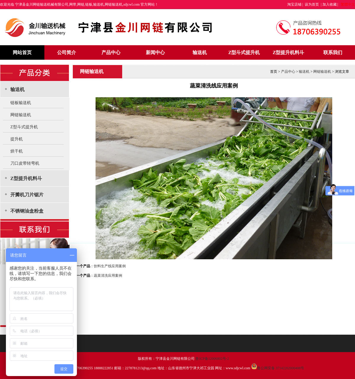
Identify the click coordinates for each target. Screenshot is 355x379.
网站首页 (22, 52)
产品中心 (110, 52)
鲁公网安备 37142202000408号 (277, 368)
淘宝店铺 (294, 4)
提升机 (16, 139)
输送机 (200, 52)
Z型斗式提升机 (244, 52)
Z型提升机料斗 (288, 52)
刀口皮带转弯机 (24, 163)
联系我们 (332, 52)
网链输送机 (20, 115)
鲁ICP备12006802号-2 (212, 359)
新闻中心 (155, 52)
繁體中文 (348, 4)
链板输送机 (20, 103)
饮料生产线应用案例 (110, 266)
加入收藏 (329, 4)
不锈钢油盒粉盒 (26, 210)
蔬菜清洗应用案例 (108, 275)
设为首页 (312, 4)
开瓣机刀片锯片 (26, 194)
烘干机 (16, 151)
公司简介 (66, 52)
